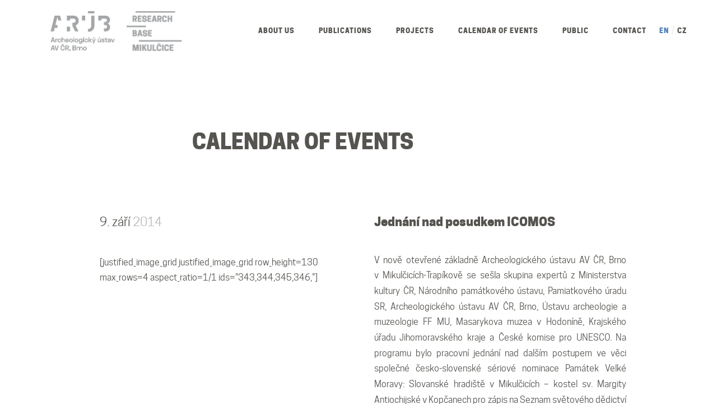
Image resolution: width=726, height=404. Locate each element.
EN (664, 30)
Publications (345, 30)
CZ (682, 30)
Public (575, 30)
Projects (415, 30)
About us (276, 30)
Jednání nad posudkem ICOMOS (464, 221)
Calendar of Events (498, 30)
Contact (629, 30)
